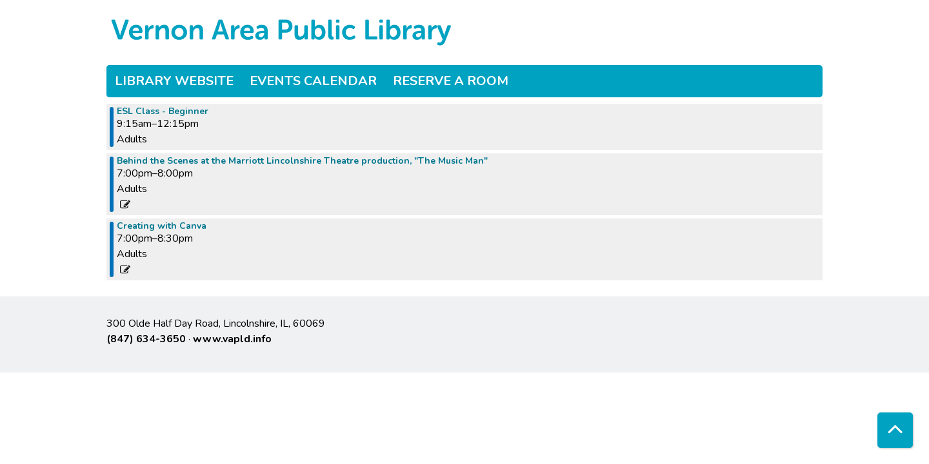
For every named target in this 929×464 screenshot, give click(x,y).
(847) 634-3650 (146, 339)
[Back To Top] (895, 430)
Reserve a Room (450, 81)
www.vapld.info (232, 339)
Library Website (174, 81)
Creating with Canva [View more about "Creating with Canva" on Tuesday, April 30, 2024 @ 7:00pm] (161, 226)
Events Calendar (313, 81)
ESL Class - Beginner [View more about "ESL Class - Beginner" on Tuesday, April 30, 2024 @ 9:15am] (162, 111)
